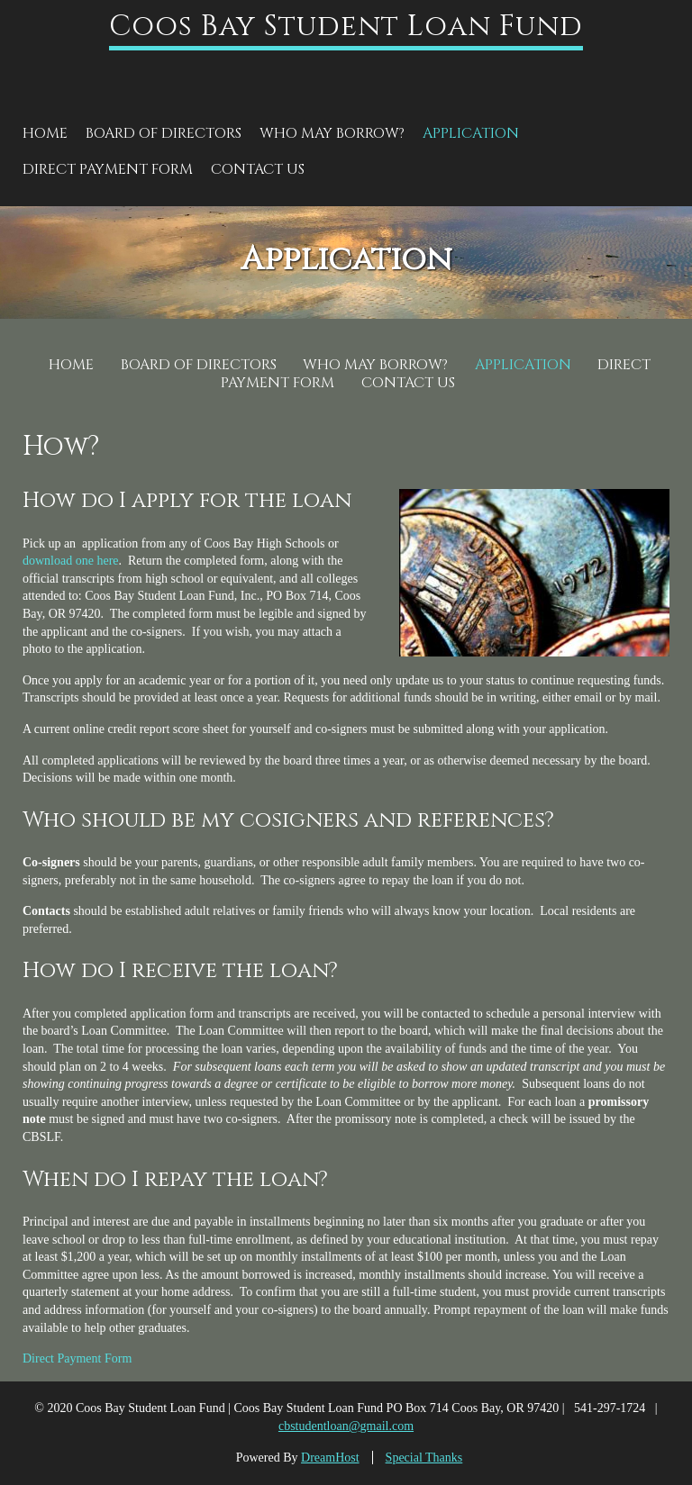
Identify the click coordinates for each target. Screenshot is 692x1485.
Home (45, 133)
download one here (71, 560)
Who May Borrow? (332, 133)
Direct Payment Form (108, 169)
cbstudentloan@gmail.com (346, 1426)
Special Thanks (424, 1457)
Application (471, 133)
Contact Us (258, 169)
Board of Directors (163, 133)
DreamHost (330, 1457)
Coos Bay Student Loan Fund (346, 26)
